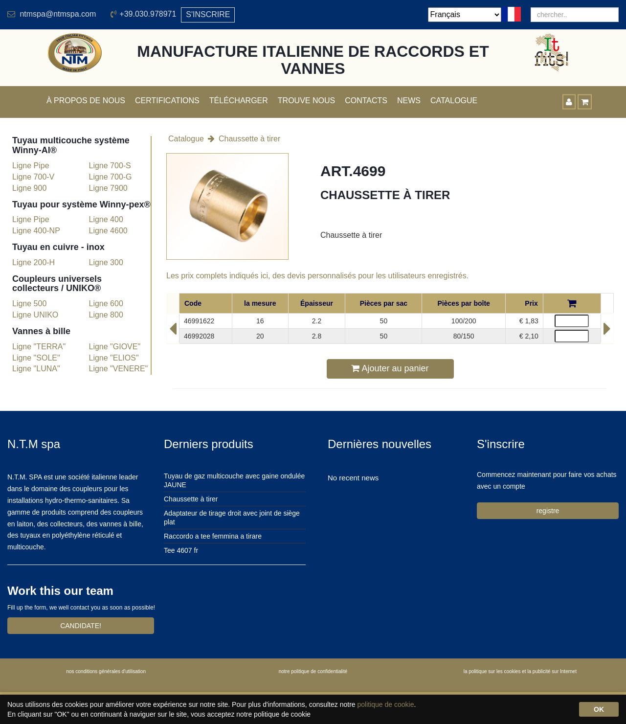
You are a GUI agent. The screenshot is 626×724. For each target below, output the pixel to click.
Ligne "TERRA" (39, 346)
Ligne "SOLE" (36, 358)
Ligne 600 (106, 303)
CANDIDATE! (80, 626)
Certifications (167, 100)
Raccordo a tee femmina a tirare (213, 536)
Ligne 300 (106, 262)
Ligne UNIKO (35, 315)
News (409, 100)
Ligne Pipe (30, 165)
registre (548, 511)
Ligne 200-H (33, 262)
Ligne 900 (29, 188)
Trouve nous (306, 100)
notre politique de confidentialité (313, 671)
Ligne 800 (106, 315)
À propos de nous (85, 100)
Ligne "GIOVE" (115, 346)
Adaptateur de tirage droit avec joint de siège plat (232, 517)
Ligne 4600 (108, 230)
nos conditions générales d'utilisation (106, 671)
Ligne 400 (106, 219)
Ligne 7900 (108, 188)
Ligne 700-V (33, 177)
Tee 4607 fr (181, 550)
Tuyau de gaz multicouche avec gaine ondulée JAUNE (234, 480)
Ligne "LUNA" (36, 368)
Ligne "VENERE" (118, 368)
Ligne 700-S (110, 165)
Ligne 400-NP (36, 230)
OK (599, 709)
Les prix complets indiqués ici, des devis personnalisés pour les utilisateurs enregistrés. (317, 276)
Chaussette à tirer (249, 139)
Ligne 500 (29, 303)
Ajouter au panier (389, 368)
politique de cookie (385, 704)
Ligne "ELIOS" (114, 358)
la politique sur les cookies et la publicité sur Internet (520, 671)
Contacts (366, 100)
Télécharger (238, 100)
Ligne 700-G (110, 177)
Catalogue (453, 100)
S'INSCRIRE (208, 14)
